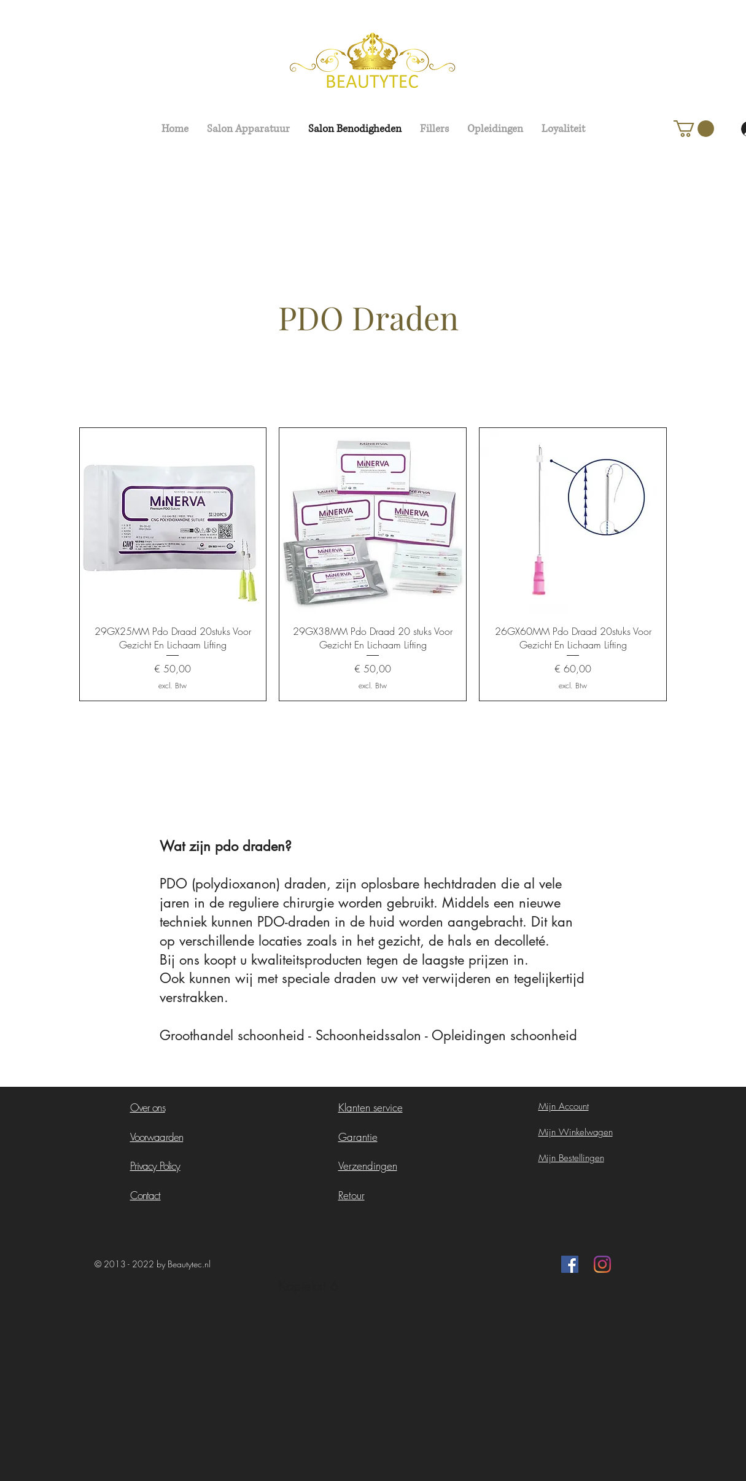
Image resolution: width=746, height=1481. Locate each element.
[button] (694, 128)
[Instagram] (602, 1264)
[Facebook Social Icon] (569, 1264)
